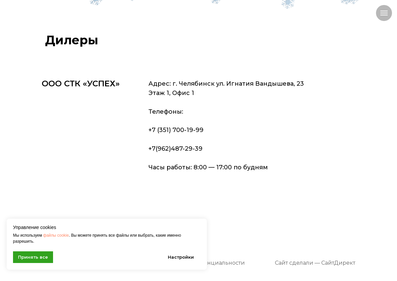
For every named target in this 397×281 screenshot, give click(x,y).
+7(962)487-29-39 (175, 148)
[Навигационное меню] (384, 13)
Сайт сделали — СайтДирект (315, 263)
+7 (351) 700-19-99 (176, 130)
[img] (75, 11)
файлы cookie (56, 235)
